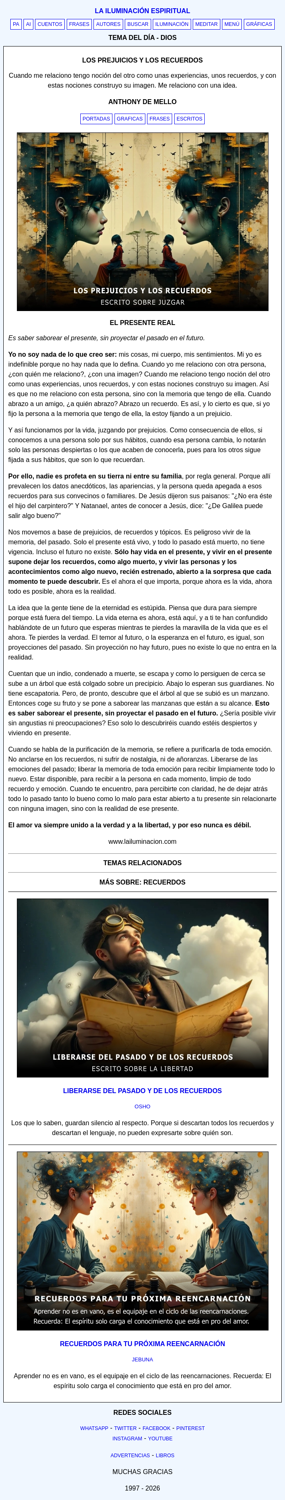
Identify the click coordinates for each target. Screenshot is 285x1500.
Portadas (96, 119)
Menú (231, 24)
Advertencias (130, 1455)
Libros (165, 1455)
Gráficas (259, 24)
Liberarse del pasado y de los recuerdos (142, 1090)
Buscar (137, 24)
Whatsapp (94, 1428)
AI (28, 24)
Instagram (127, 1439)
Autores (108, 24)
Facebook (156, 1428)
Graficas (130, 119)
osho (142, 1106)
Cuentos (49, 24)
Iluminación (172, 24)
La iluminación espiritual (142, 10)
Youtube (160, 1439)
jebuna (142, 1359)
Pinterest (190, 1428)
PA (16, 24)
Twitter (125, 1428)
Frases (79, 24)
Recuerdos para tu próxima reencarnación (142, 1343)
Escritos (190, 119)
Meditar (206, 24)
